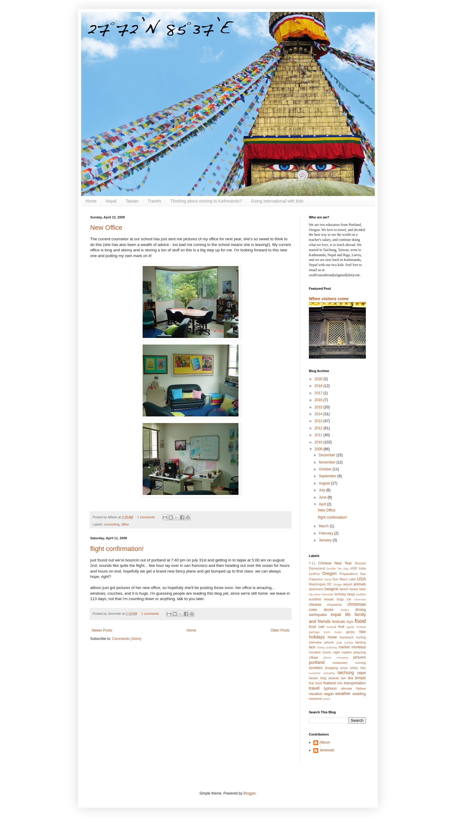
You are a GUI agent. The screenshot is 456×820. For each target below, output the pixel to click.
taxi (343, 678)
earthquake (318, 615)
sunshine (314, 673)
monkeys (358, 647)
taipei (361, 673)
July (322, 490)
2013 (319, 421)
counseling (112, 524)
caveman (360, 599)
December (327, 455)
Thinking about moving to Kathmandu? (206, 201)
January (326, 540)
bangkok (331, 589)
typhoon (330, 688)
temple (360, 678)
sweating (329, 673)
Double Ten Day (338, 568)
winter (326, 698)
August (325, 483)
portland (316, 662)
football (331, 627)
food (360, 621)
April (323, 504)
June (323, 497)
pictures (359, 657)
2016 (319, 400)
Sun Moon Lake (344, 579)
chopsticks (334, 604)
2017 (319, 393)
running (360, 663)
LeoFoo (314, 574)
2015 (319, 407)
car (349, 599)
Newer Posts (102, 630)
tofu (339, 683)
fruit (341, 627)
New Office (106, 227)
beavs (354, 589)
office (125, 524)
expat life (341, 614)
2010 (319, 442)
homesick (347, 637)
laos (312, 647)
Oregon (329, 573)
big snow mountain (321, 594)
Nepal (111, 201)
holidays (317, 637)
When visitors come (329, 298)
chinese (315, 604)
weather (343, 693)
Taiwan (132, 201)
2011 (319, 435)
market (344, 647)
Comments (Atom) (126, 639)
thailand (329, 683)
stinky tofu (358, 668)
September (328, 476)
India (362, 568)
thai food (315, 683)
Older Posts (280, 630)
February (326, 533)
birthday (340, 594)
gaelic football (356, 627)
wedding (359, 694)
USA (361, 578)
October (326, 469)
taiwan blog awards (324, 678)
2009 (319, 449)
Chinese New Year (335, 563)
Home (90, 201)
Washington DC (320, 584)
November (327, 462)
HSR (353, 568)
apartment (316, 589)
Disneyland (317, 568)
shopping (331, 668)
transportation (355, 683)
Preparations (348, 574)
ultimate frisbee (353, 688)
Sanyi (327, 579)
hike (362, 632)
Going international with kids (277, 201)
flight (350, 621)
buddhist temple (321, 599)
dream (345, 609)
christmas (356, 604)
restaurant (340, 663)
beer (362, 589)
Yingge (337, 584)
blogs (351, 594)
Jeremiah (326, 750)
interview (315, 642)
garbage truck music (325, 632)
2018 (319, 386)
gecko (350, 632)
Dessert (360, 563)
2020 (319, 379)
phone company (335, 657)
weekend (315, 698)
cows (313, 610)
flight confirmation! (117, 548)
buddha (361, 594)
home (332, 637)
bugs (340, 599)
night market (342, 652)
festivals (338, 622)
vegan (329, 694)
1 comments (146, 517)
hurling (361, 637)
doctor (329, 610)
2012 (319, 428)
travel (314, 688)
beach (343, 589)
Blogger (249, 793)
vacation (315, 694)
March (324, 526)
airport (347, 584)
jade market (344, 642)
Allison (324, 742)
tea (350, 678)
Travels (154, 201)
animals (360, 584)
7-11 (312, 563)
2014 (319, 414)
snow (344, 668)
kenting (360, 642)
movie (326, 652)
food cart (316, 627)
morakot (315, 652)
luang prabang (327, 647)
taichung (346, 672)
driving (360, 610)
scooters (315, 668)
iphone (329, 642)
